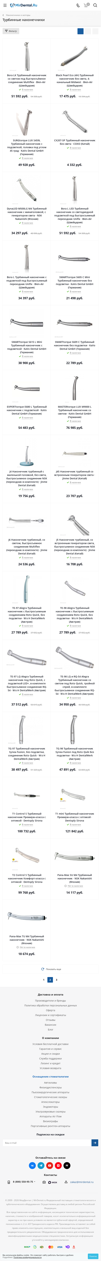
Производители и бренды (50, 1000)
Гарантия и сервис (50, 1048)
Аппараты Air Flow (51, 1116)
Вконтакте (32, 1165)
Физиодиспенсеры (50, 1087)
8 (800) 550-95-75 (23, 1181)
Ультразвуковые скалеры (51, 1111)
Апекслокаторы (50, 1102)
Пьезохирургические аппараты (50, 1092)
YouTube (49, 1165)
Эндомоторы (50, 1106)
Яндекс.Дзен (58, 1165)
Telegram (41, 1165)
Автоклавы (50, 1082)
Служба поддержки (50, 1058)
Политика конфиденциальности (27, 1257)
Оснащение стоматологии (51, 1076)
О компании (50, 1038)
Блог (50, 1029)
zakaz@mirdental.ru (82, 1182)
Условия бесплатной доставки (50, 1044)
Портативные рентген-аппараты (50, 1126)
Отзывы (50, 1020)
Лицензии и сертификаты (50, 1015)
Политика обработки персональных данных (50, 1005)
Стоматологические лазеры (50, 1097)
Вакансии (50, 1024)
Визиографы (50, 1121)
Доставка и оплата (50, 994)
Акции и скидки (50, 1053)
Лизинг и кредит (51, 1063)
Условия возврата (50, 1068)
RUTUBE (66, 1165)
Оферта (50, 1010)
